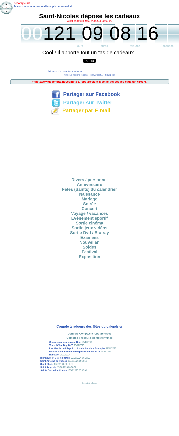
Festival (89, 252)
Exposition (89, 256)
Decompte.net (22, 3)
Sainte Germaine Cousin (53, 370)
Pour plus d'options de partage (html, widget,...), (89, 75)
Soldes (90, 247)
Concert (90, 208)
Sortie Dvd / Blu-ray (89, 232)
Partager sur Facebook (86, 94)
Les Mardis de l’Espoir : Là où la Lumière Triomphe (77, 348)
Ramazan (54, 354)
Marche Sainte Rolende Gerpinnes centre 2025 (74, 351)
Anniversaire (89, 184)
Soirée (89, 203)
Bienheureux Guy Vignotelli (55, 357)
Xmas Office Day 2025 (61, 345)
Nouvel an (90, 242)
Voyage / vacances (89, 213)
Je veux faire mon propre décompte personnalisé (43, 6)
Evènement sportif (89, 218)
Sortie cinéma (89, 223)
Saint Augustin (48, 367)
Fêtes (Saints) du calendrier (89, 189)
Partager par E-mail (80, 110)
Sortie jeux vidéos (89, 228)
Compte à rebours (89, 383)
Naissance (89, 194)
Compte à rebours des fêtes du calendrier (90, 326)
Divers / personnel (89, 179)
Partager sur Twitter (82, 102)
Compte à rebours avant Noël (65, 342)
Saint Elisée (46, 364)
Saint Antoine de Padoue (53, 361)
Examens (89, 237)
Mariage (90, 199)
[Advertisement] (89, 145)
